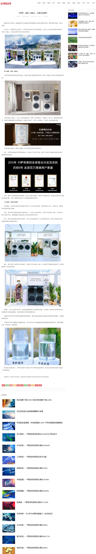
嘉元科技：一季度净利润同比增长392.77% (33, 536)
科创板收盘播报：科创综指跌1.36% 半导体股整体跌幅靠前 (40, 423)
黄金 (58, 3)
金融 (73, 3)
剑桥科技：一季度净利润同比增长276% (32, 468)
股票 (48, 3)
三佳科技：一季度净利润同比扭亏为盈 (32, 457)
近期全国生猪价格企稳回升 (85, 37)
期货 (63, 3)
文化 (29, 385)
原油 (68, 3)
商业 (78, 3)
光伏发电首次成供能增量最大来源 (30, 411)
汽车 (83, 3)
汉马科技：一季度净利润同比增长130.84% (33, 445)
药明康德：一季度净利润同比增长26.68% (33, 491)
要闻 (7, 385)
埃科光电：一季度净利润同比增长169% (32, 548)
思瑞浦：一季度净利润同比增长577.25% (32, 502)
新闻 (39, 3)
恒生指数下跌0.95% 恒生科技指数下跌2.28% (34, 400)
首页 (3, 385)
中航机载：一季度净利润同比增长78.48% (33, 480)
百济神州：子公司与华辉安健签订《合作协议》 (35, 514)
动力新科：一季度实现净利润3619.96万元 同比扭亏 (37, 434)
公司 (93, 3)
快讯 (43, 3)
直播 (40, 385)
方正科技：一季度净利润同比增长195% (32, 525)
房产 (88, 3)
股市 (11, 385)
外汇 (53, 3)
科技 (19, 16)
